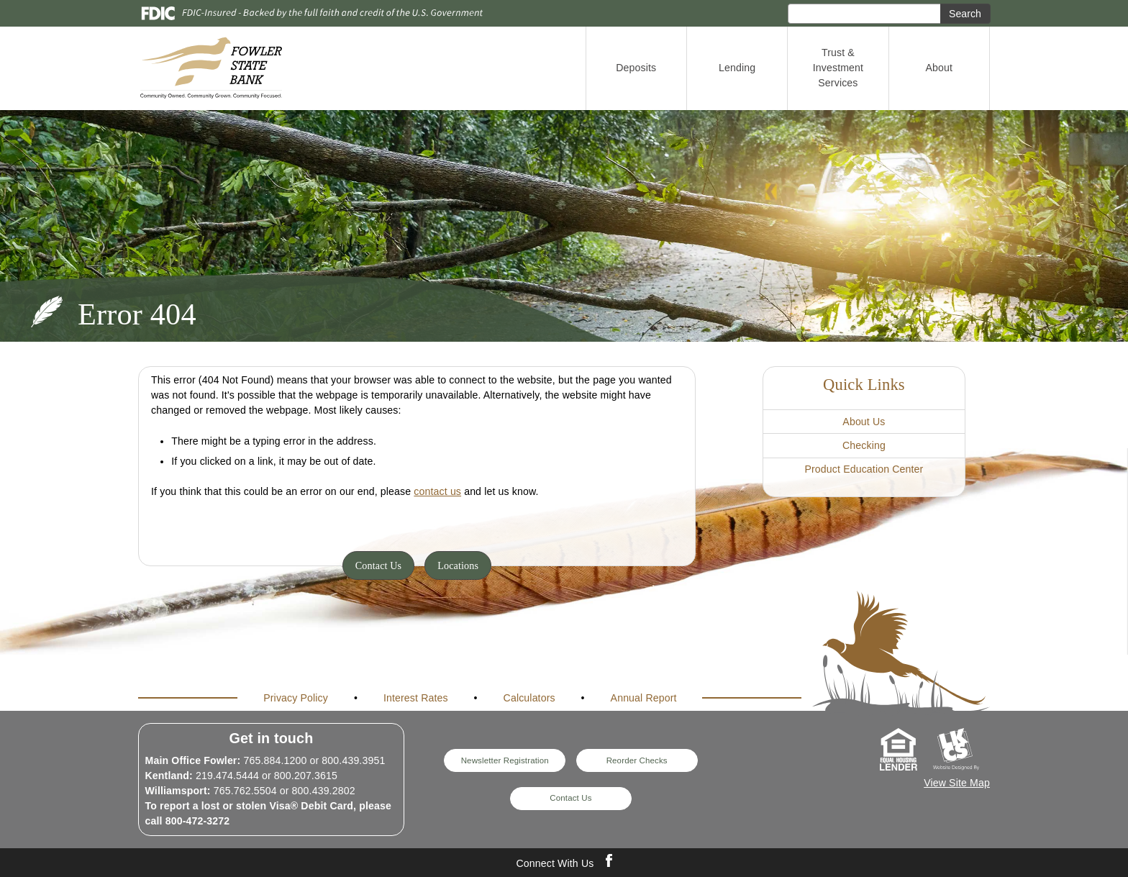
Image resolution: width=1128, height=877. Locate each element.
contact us (437, 491)
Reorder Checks (637, 760)
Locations (457, 565)
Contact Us (378, 565)
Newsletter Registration (505, 760)
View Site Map (957, 783)
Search (965, 13)
